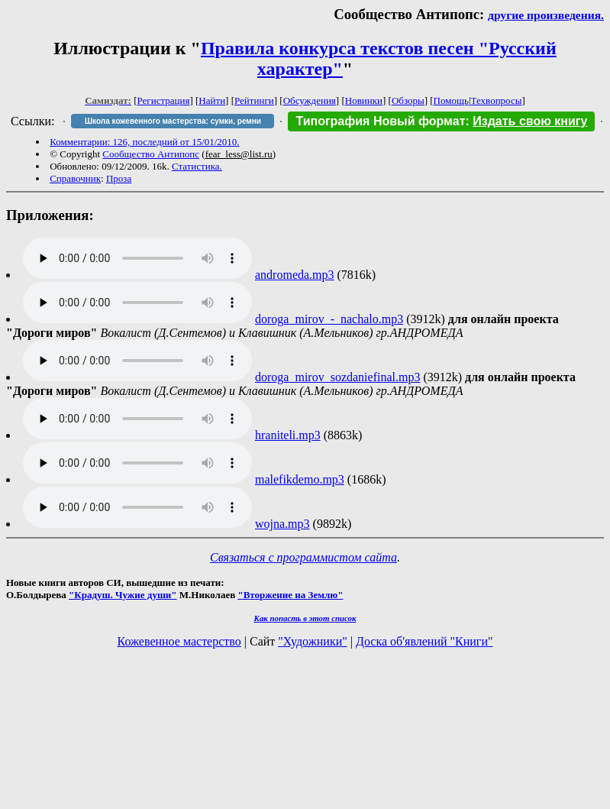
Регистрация (163, 100)
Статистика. (197, 166)
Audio (137, 258)
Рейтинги (254, 100)
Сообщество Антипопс (150, 154)
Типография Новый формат (380, 121)
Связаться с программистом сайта (303, 557)
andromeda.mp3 (294, 274)
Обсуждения (309, 100)
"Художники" (312, 641)
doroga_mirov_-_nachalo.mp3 (329, 318)
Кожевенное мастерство (179, 641)
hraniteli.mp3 (288, 435)
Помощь (451, 100)
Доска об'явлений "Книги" (424, 641)
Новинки (363, 100)
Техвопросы (496, 100)
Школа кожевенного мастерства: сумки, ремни (173, 121)
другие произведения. (546, 14)
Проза (118, 178)
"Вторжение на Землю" (290, 594)
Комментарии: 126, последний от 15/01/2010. (144, 141)
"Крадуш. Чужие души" (123, 594)
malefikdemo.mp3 (299, 479)
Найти (211, 100)
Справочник (75, 178)
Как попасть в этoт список (305, 618)
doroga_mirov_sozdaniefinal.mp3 (337, 377)
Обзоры (408, 100)
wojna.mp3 (282, 523)
